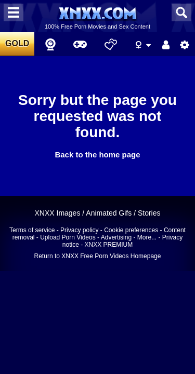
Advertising (116, 237)
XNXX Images (57, 213)
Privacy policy (79, 230)
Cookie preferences (131, 230)
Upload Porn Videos (68, 237)
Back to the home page (97, 154)
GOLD (17, 43)
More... (147, 237)
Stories (149, 213)
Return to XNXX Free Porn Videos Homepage (97, 256)
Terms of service (32, 230)
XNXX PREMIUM (109, 244)
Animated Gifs (109, 213)
